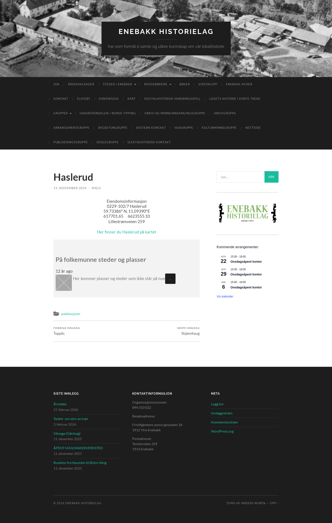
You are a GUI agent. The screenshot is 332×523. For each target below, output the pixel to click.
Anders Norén (253, 503)
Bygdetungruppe (112, 127)
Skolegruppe (108, 142)
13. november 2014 (70, 188)
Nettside (253, 127)
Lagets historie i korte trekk (235, 98)
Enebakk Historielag (166, 31)
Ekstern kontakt (151, 127)
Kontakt (60, 98)
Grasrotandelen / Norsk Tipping (108, 113)
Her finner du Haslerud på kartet (126, 231)
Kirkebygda (109, 98)
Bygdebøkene (156, 84)
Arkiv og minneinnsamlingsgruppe (175, 113)
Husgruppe (184, 127)
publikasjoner (71, 314)
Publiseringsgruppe (70, 142)
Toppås (66, 331)
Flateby (83, 98)
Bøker (184, 84)
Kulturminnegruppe (219, 127)
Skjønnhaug (188, 331)
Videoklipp (207, 84)
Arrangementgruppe (71, 127)
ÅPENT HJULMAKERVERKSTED (78, 448)
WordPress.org (222, 431)
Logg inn (217, 404)
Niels (96, 188)
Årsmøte (59, 404)
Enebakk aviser (239, 84)
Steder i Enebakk (117, 84)
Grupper (60, 113)
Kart (131, 98)
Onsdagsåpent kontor (246, 261)
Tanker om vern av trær (70, 419)
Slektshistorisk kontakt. (149, 142)
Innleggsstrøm (221, 413)
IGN (56, 84)
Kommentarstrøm (224, 422)
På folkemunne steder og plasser (101, 259)
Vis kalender (225, 296)
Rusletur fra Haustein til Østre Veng (79, 462)
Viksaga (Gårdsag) (67, 433)
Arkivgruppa (225, 113)
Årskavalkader (81, 84)
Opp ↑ (274, 503)
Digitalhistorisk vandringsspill (172, 98)
